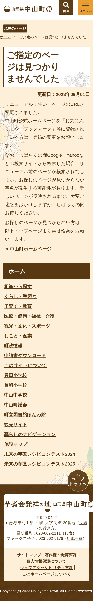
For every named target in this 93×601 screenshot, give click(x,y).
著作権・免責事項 (60, 555)
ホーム (5, 37)
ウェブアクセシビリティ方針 (46, 567)
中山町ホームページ (31, 249)
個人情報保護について (46, 561)
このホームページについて (46, 574)
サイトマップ (29, 555)
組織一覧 (75, 538)
